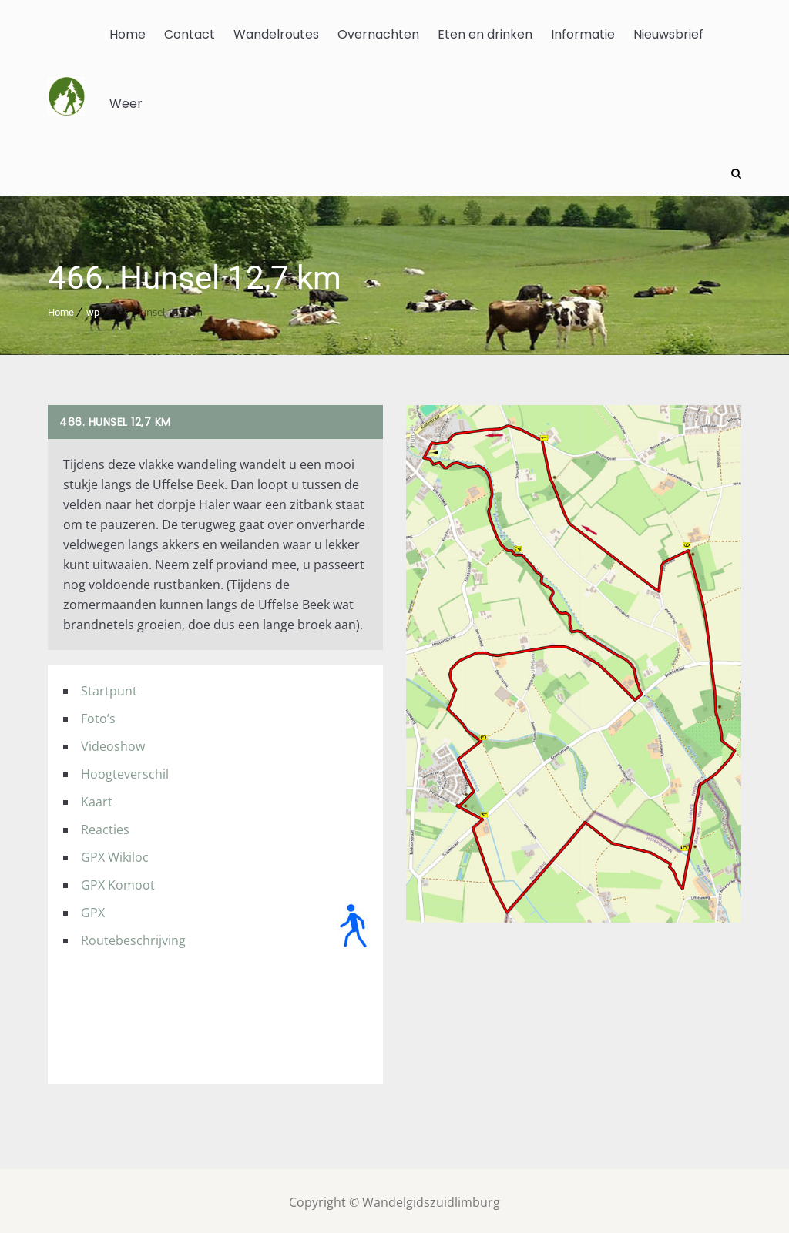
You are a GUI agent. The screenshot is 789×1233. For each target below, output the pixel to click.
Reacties (105, 826)
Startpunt (109, 687)
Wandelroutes (276, 34)
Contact (189, 34)
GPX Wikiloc (115, 854)
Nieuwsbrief (668, 34)
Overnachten (378, 34)
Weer (126, 103)
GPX (93, 909)
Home (127, 34)
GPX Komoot (118, 881)
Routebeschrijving (133, 937)
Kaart (96, 798)
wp (92, 309)
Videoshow (113, 743)
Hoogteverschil (125, 770)
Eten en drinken (485, 34)
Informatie (583, 34)
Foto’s (98, 715)
